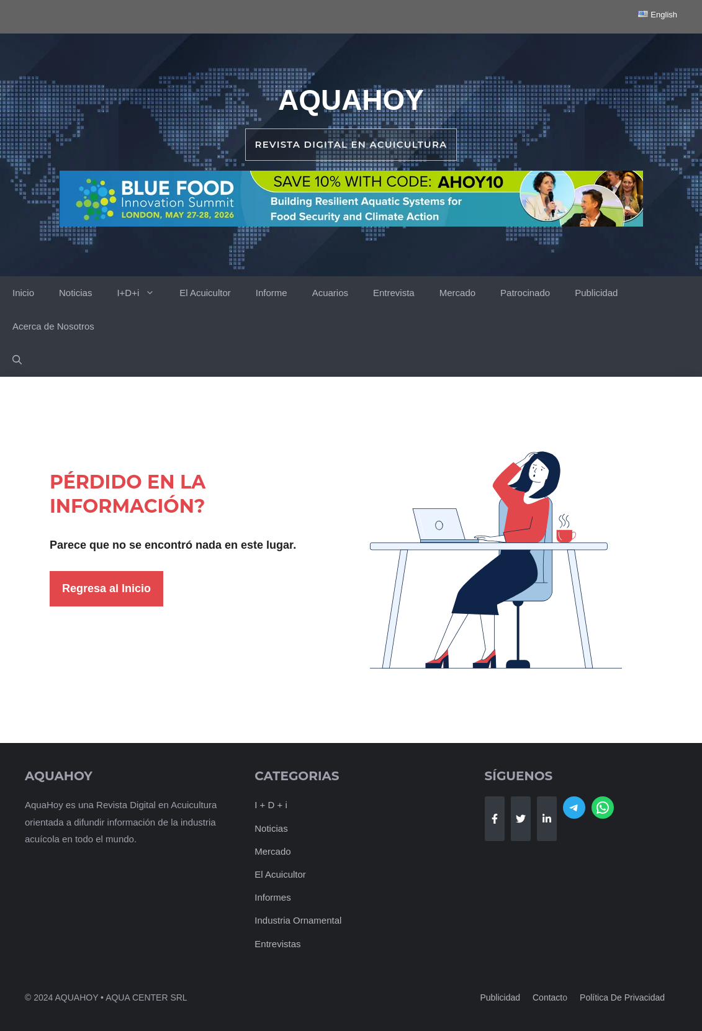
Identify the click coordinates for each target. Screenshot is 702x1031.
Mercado (457, 292)
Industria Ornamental (297, 920)
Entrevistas (277, 944)
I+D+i (142, 293)
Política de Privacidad (622, 997)
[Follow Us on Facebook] (495, 818)
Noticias (75, 292)
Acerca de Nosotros (53, 326)
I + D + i (270, 804)
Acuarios (330, 292)
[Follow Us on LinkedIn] (547, 818)
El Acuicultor (205, 292)
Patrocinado (525, 292)
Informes (272, 897)
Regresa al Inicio (106, 588)
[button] (17, 360)
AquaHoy (351, 100)
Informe (271, 292)
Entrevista (394, 292)
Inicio (23, 292)
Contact (547, 997)
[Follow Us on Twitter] (521, 818)
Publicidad (596, 292)
